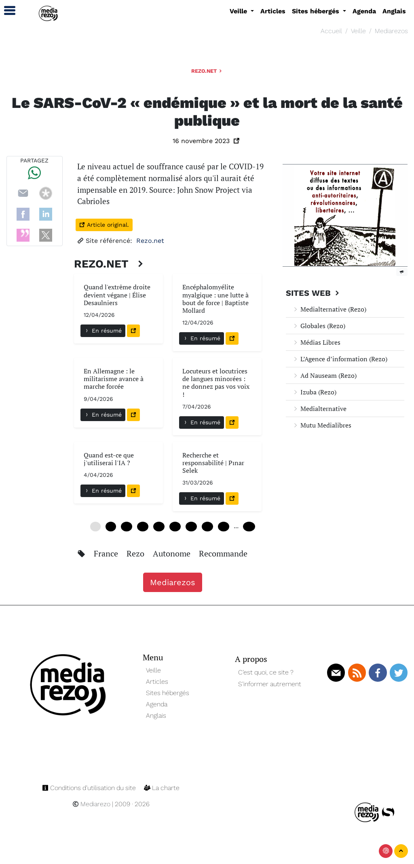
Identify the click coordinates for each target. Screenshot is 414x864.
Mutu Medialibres (321, 425)
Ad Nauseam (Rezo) (324, 375)
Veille (358, 31)
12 (126, 526)
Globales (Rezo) (318, 325)
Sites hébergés (167, 693)
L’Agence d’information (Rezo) (339, 358)
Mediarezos (391, 31)
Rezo (136, 553)
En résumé (103, 330)
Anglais (394, 11)
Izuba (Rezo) (314, 392)
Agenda (364, 11)
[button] (6, 10)
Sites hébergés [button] (316, 11)
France (107, 553)
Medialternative (319, 408)
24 (159, 526)
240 (249, 526)
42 (207, 526)
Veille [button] (239, 11)
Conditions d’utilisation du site (89, 788)
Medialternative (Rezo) (329, 309)
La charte (162, 788)
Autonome (172, 553)
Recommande (223, 553)
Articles (272, 11)
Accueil (331, 31)
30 (175, 526)
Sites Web (313, 293)
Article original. (104, 224)
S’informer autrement (269, 684)
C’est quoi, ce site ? (266, 672)
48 (223, 526)
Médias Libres (316, 342)
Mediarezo (91, 804)
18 (143, 526)
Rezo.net (207, 71)
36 (191, 526)
